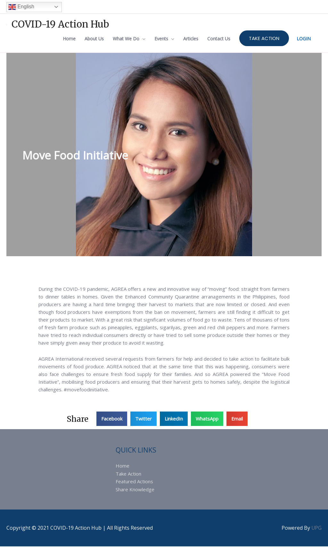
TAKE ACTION (264, 38)
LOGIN (304, 39)
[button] (111, 419)
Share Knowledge (135, 490)
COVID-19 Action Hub (61, 24)
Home (122, 467)
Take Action (128, 474)
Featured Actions (134, 482)
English (21, 6)
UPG (316, 528)
